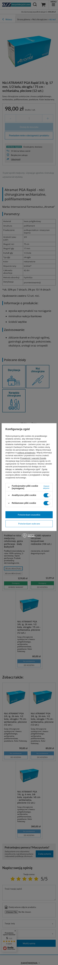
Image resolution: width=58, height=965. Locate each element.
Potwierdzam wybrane (29, 523)
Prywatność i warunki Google (33, 458)
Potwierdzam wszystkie (29, 514)
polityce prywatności (26, 453)
